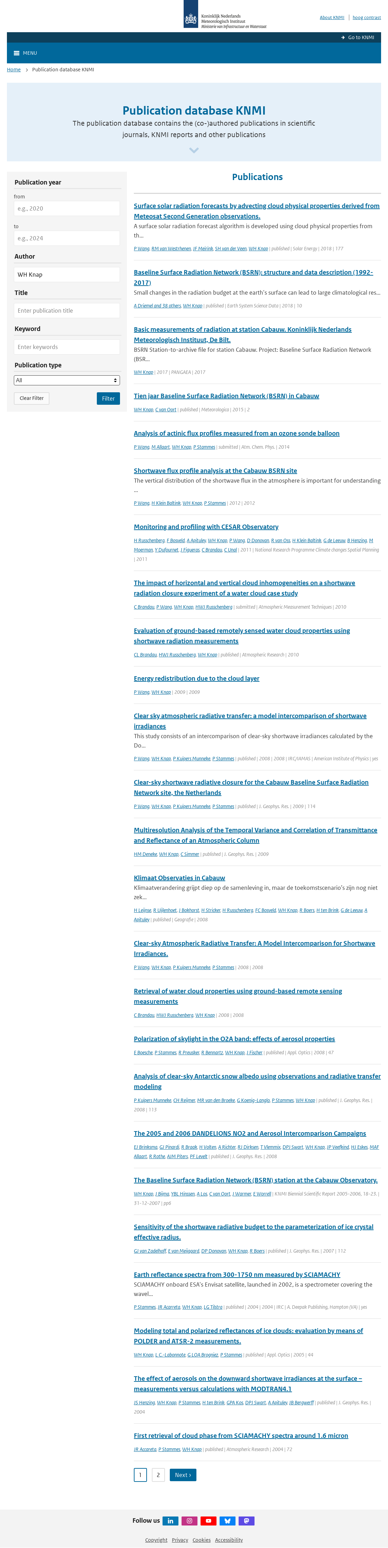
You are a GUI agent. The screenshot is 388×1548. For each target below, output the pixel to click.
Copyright (156, 1540)
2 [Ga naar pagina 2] (158, 1475)
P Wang (141, 248)
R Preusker (188, 1052)
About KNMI (332, 17)
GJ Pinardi (169, 1147)
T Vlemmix (270, 1147)
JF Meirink (203, 248)
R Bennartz (212, 1052)
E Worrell (262, 1193)
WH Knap (258, 248)
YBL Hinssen (183, 1193)
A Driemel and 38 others (157, 305)
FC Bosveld (265, 910)
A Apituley (196, 540)
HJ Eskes (359, 1147)
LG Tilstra (213, 1307)
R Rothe (157, 1156)
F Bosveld (176, 540)
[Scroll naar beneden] (194, 151)
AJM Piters (177, 1156)
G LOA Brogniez (202, 1354)
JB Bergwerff (301, 1402)
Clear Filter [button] (32, 398)
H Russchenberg (149, 540)
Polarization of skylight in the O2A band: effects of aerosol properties (234, 1039)
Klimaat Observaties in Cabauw (179, 878)
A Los (202, 1193)
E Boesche (143, 1052)
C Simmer (190, 854)
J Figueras (190, 549)
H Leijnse (142, 910)
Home (14, 69)
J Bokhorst (189, 910)
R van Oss (280, 540)
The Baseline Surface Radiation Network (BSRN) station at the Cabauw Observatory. (256, 1180)
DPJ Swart (293, 1147)
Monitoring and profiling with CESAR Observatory (206, 527)
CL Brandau (145, 654)
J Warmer (241, 1193)
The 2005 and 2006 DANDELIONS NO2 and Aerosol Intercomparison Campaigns (250, 1133)
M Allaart (160, 447)
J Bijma (162, 1193)
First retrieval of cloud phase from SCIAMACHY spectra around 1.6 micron (241, 1436)
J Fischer (254, 1052)
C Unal (230, 549)
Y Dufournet (166, 549)
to (16, 226)
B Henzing (357, 540)
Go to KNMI (361, 37)
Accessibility (229, 1540)
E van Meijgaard (183, 1250)
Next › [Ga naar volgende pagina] (183, 1475)
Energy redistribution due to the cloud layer (196, 678)
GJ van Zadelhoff (150, 1250)
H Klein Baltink (166, 503)
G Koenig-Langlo (253, 1100)
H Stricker (210, 910)
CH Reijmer (184, 1100)
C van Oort (165, 409)
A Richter (226, 1147)
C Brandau (212, 549)
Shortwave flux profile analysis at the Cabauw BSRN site (215, 471)
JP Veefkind (338, 1147)
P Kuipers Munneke (191, 758)
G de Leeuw (334, 540)
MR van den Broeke (216, 1100)
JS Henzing (144, 1402)
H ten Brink (327, 910)
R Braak (189, 1147)
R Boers (306, 910)
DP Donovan (213, 1250)
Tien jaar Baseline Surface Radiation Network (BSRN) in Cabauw (226, 396)
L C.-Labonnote (170, 1354)
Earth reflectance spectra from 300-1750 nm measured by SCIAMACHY (237, 1275)
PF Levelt (198, 1156)
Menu (30, 53)
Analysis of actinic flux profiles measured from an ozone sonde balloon (237, 433)
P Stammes (204, 447)
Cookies (202, 1540)
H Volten (207, 1147)
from (19, 196)
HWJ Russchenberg (213, 606)
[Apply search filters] (108, 398)
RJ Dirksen (248, 1147)
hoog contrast (367, 17)
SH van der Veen (231, 248)
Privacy (180, 1540)
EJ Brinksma (145, 1147)
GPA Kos (235, 1402)
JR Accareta (145, 1449)
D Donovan (258, 540)
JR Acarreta (169, 1307)
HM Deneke (145, 854)
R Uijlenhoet (165, 910)
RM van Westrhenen (171, 248)
